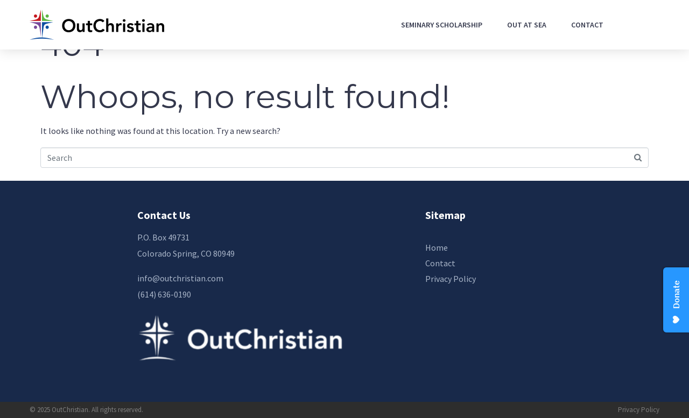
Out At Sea (526, 25)
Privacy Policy (638, 409)
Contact (587, 25)
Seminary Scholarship (441, 25)
